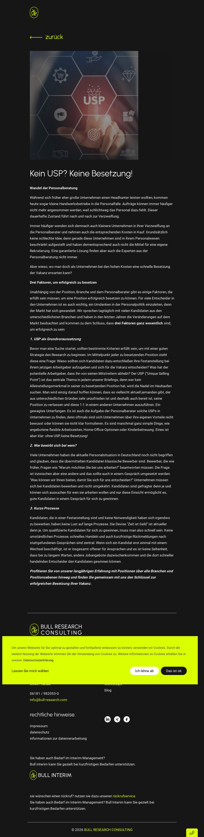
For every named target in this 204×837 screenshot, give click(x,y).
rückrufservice (124, 796)
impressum (39, 726)
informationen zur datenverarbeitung (58, 738)
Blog (108, 690)
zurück (46, 37)
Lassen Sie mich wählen (30, 671)
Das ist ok (174, 671)
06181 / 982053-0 (44, 693)
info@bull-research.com (48, 700)
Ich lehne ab (144, 671)
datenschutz (39, 732)
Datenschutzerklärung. (38, 660)
